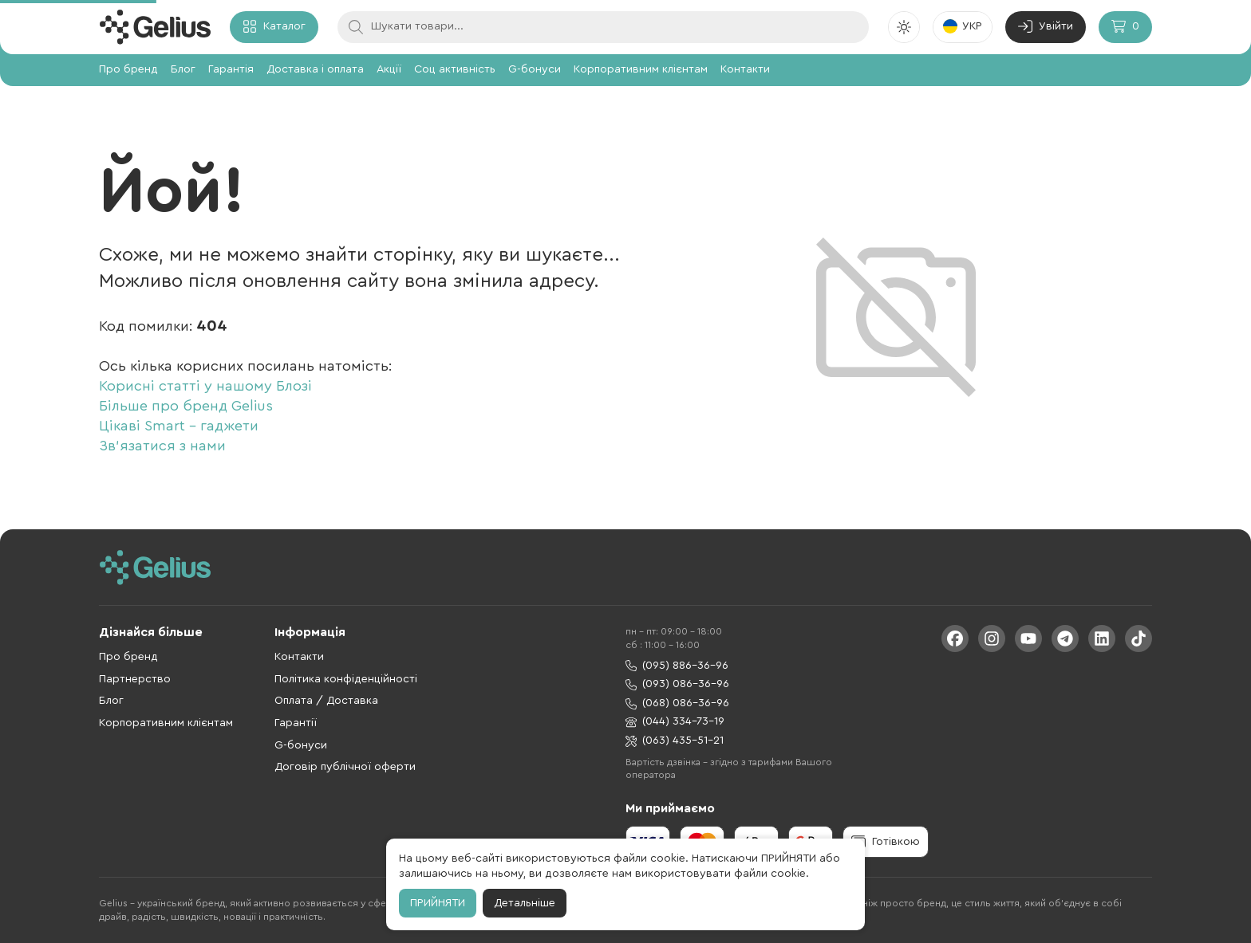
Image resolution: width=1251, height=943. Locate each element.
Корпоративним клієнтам (641, 69)
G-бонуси (534, 69)
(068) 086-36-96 (677, 703)
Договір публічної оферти (345, 766)
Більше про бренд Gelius (186, 406)
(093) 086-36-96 (677, 684)
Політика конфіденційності (345, 679)
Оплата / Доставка (326, 700)
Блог (183, 69)
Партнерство (135, 679)
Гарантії (295, 723)
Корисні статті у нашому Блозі (205, 386)
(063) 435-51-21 (675, 741)
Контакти (745, 69)
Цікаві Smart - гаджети (178, 425)
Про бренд (128, 69)
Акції (389, 69)
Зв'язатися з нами (162, 445)
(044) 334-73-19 (675, 722)
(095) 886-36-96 (677, 666)
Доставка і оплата (315, 69)
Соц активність (454, 69)
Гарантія (231, 69)
